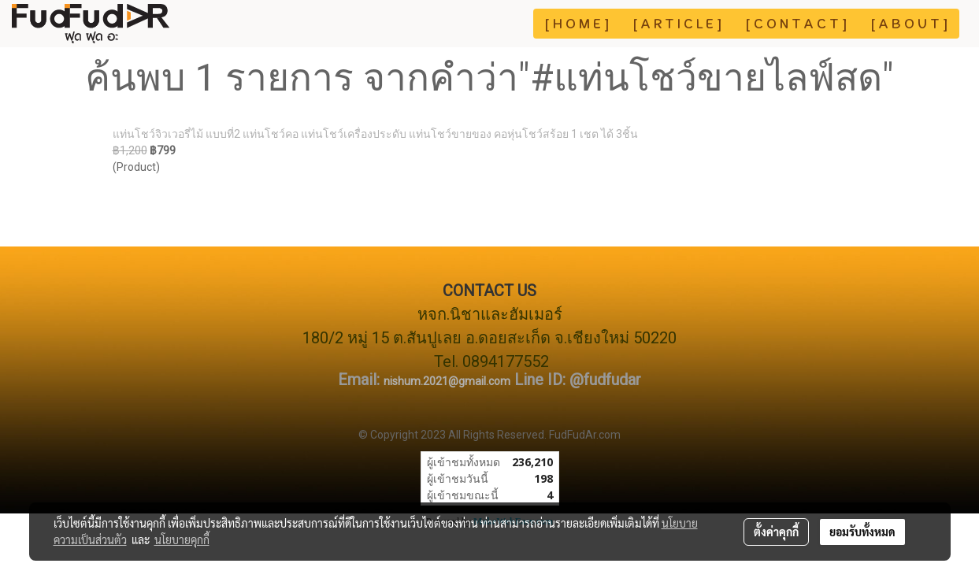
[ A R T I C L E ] (677, 23)
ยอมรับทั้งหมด (862, 531)
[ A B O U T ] (909, 23)
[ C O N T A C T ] (796, 23)
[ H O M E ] (577, 23)
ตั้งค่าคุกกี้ (776, 531)
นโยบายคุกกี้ (182, 539)
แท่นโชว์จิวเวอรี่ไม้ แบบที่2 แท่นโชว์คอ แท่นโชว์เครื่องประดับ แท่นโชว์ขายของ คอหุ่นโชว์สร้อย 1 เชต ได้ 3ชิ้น (375, 134)
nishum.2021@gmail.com (447, 381)
